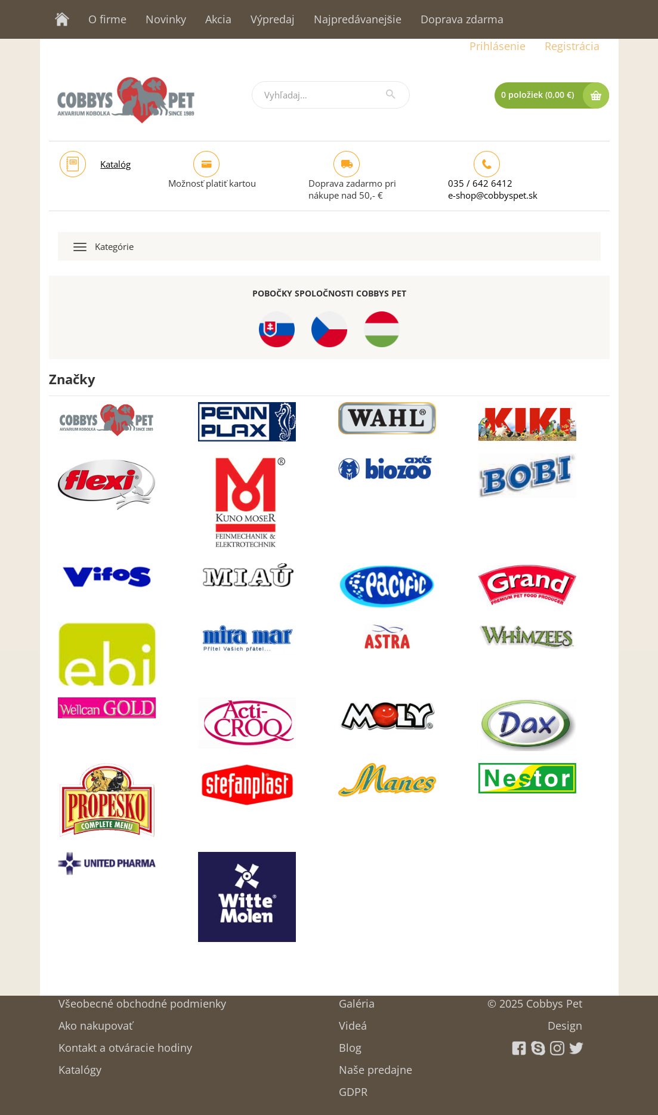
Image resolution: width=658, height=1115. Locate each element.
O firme (107, 19)
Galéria (357, 999)
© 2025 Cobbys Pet (534, 999)
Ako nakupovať (95, 1021)
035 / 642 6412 (480, 183)
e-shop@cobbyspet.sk (492, 195)
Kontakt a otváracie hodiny (125, 1043)
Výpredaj (273, 19)
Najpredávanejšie (357, 19)
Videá (353, 1021)
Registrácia (572, 46)
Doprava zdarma (462, 19)
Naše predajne (375, 1066)
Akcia (218, 19)
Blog (350, 1043)
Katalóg (115, 164)
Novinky (166, 19)
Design (565, 1021)
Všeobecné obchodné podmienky (142, 999)
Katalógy (79, 1066)
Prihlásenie (497, 46)
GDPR (353, 1088)
